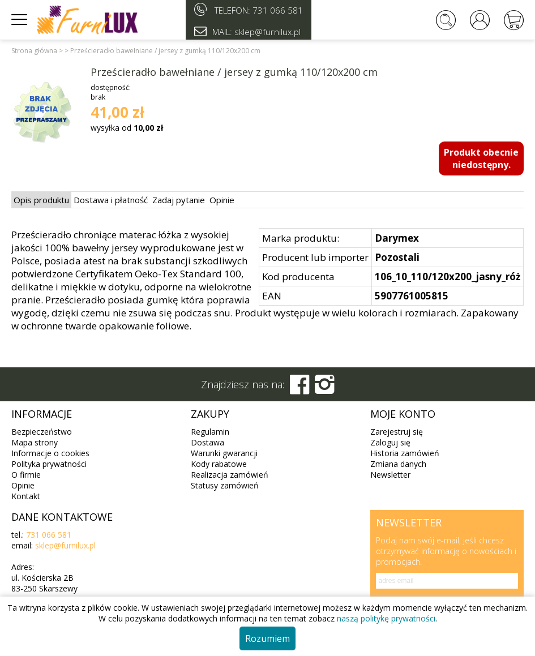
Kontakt (25, 496)
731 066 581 (277, 10)
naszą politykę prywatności (386, 618)
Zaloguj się (390, 442)
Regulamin (210, 431)
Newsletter (390, 474)
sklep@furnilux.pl (65, 545)
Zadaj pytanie (178, 199)
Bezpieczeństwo (41, 431)
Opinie (221, 199)
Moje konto (402, 414)
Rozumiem (267, 638)
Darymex (397, 238)
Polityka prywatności (49, 463)
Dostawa (207, 442)
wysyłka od (127, 127)
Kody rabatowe (219, 463)
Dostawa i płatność (111, 199)
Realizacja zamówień (229, 474)
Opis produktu (41, 199)
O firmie (26, 474)
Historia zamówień (404, 453)
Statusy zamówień (225, 485)
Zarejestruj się (396, 431)
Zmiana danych (398, 463)
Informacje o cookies (50, 453)
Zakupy (210, 414)
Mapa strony (34, 442)
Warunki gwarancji (224, 453)
